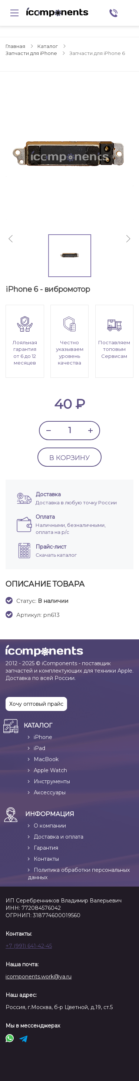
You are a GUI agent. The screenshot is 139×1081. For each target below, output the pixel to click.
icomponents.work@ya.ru (39, 976)
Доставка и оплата (58, 836)
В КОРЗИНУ (69, 458)
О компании (50, 825)
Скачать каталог (56, 555)
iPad (39, 748)
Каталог (47, 46)
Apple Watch (50, 770)
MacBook (46, 759)
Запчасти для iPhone (31, 53)
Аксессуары (50, 792)
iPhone (43, 737)
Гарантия (46, 848)
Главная (15, 46)
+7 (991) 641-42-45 (29, 946)
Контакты (46, 859)
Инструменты (52, 781)
